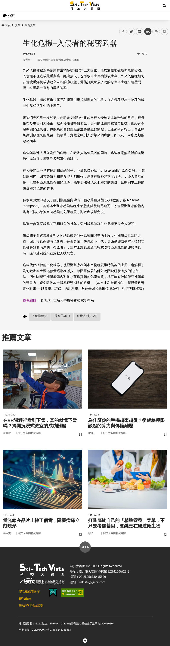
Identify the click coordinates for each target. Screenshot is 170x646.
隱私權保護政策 (29, 591)
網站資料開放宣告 (31, 605)
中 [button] (147, 31)
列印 (156, 31)
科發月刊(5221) (87, 315)
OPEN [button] (85, 547)
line (138, 31)
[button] (164, 5)
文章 (17, 25)
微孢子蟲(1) (62, 315)
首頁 (6, 25)
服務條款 (25, 598)
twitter (131, 31)
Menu (5, 5)
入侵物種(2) (40, 315)
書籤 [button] (164, 31)
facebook (123, 31)
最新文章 (30, 25)
